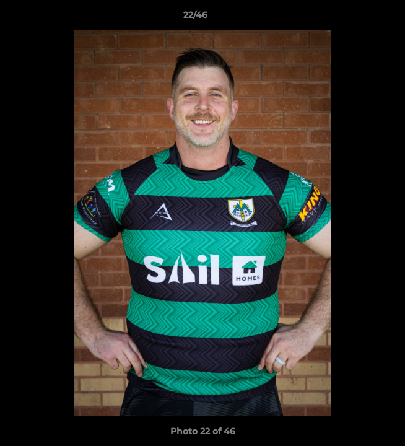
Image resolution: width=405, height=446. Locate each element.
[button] (360, 18)
